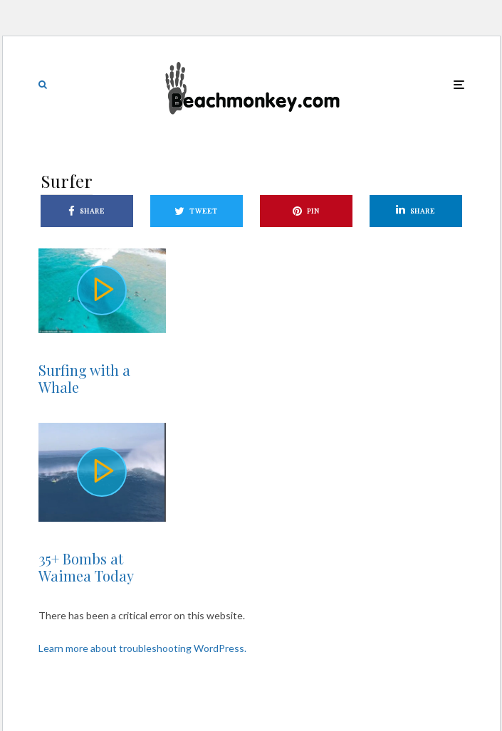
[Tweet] (196, 211)
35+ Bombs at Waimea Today (86, 567)
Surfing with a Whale (84, 379)
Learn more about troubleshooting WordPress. (142, 648)
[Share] (87, 211)
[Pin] (306, 211)
